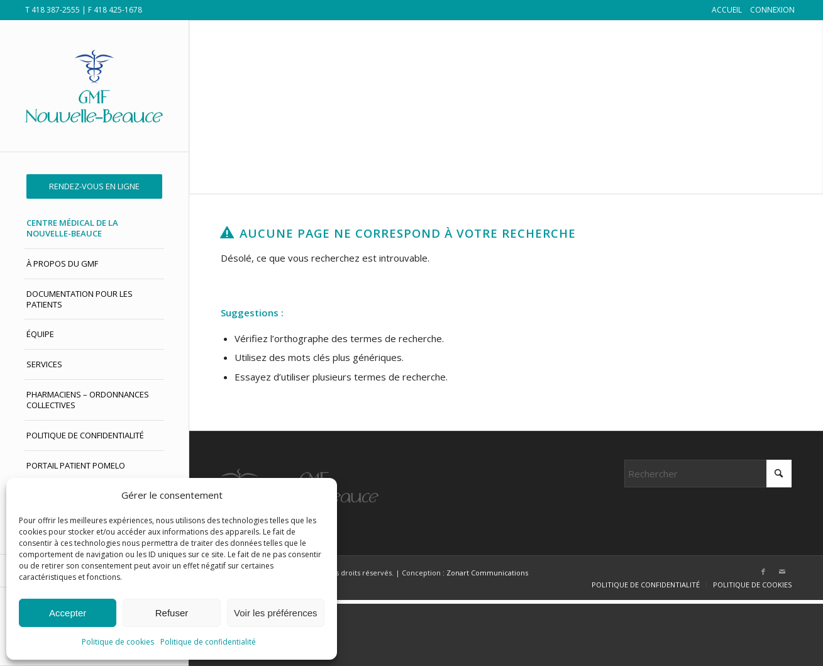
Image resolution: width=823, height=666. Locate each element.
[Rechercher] (708, 473)
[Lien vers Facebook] (763, 571)
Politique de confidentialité (208, 641)
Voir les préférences (276, 613)
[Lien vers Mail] (782, 571)
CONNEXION (772, 9)
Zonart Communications (487, 572)
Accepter (67, 613)
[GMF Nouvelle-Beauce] (94, 85)
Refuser (172, 613)
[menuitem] (94, 186)
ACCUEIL (727, 9)
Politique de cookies (118, 641)
